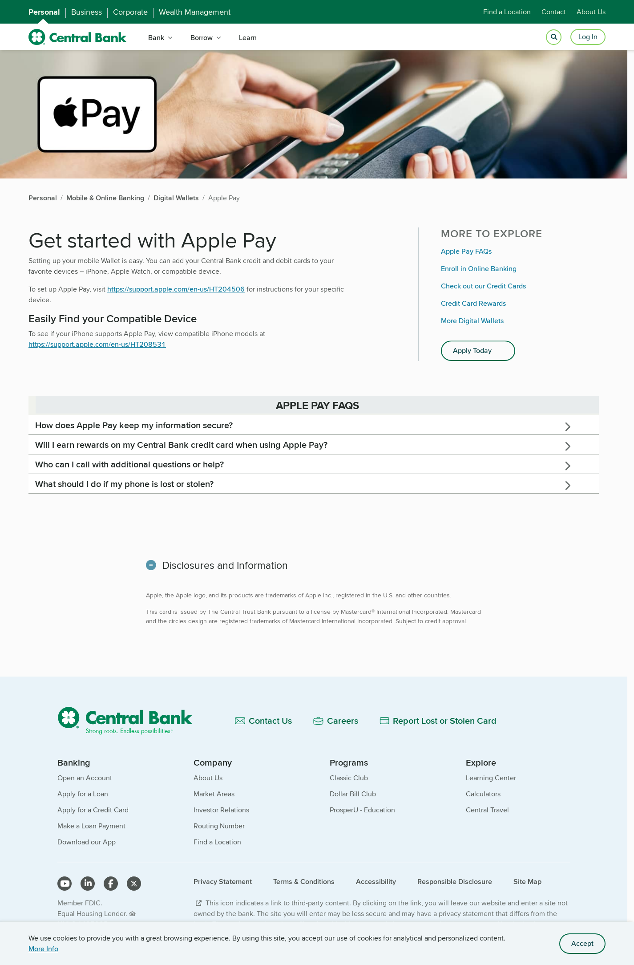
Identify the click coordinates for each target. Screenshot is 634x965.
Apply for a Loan (82, 794)
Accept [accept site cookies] (582, 943)
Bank (156, 37)
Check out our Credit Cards (483, 286)
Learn (248, 37)
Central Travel (487, 810)
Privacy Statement (223, 881)
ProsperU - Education (362, 810)
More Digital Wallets (472, 321)
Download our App (86, 842)
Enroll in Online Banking (479, 269)
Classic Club (349, 778)
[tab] (313, 425)
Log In (588, 37)
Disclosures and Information (225, 565)
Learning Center (491, 778)
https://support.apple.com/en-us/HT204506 (176, 289)
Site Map (527, 881)
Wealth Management (194, 12)
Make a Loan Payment (91, 826)
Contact (553, 12)
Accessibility (376, 881)
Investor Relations (221, 810)
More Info (43, 949)
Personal (44, 12)
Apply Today (472, 350)
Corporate (130, 12)
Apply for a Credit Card (93, 810)
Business (86, 12)
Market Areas (214, 794)
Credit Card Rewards (473, 303)
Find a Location (507, 12)
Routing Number (219, 826)
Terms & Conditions (304, 881)
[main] (313, 448)
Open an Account (84, 778)
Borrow (201, 37)
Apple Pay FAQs (466, 251)
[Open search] (553, 37)
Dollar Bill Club (353, 794)
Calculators (483, 794)
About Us (591, 12)
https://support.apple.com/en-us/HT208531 (97, 344)
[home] (77, 37)
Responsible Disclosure (454, 881)
